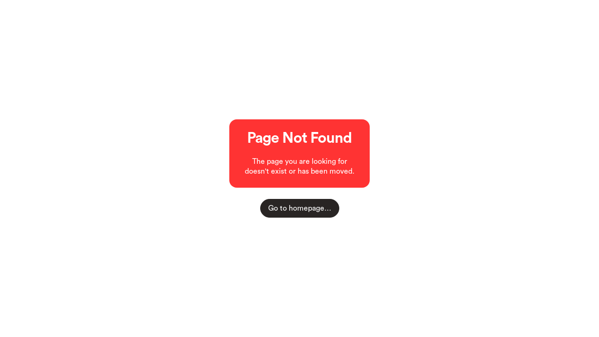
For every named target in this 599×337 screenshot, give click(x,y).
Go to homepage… (299, 208)
